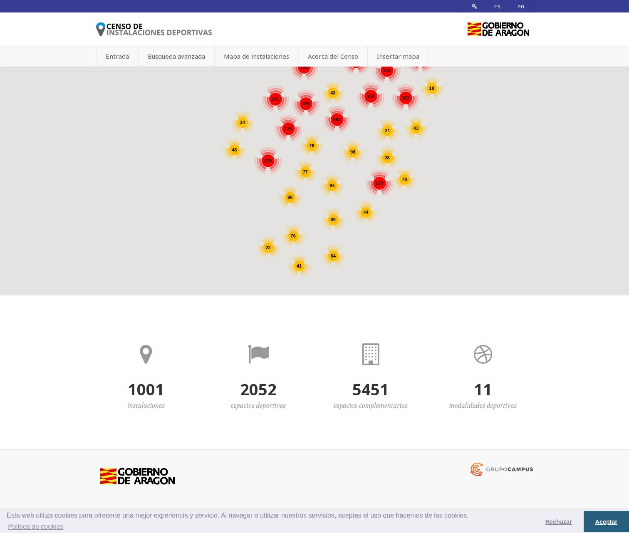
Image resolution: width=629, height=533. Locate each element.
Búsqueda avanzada (176, 56)
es (497, 6)
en (521, 6)
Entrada (117, 56)
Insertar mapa (398, 56)
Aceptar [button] (606, 521)
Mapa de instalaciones (256, 56)
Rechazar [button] (558, 521)
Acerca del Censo (333, 56)
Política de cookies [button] (35, 526)
